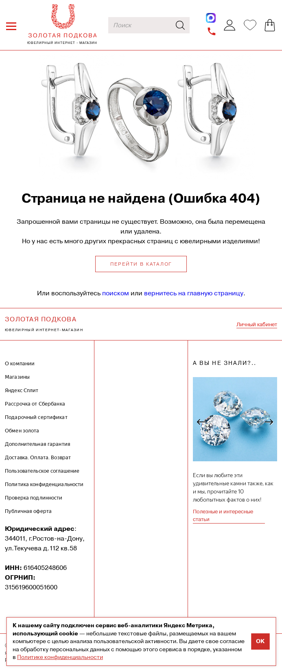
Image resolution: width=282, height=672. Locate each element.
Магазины (17, 377)
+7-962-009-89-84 (212, 31)
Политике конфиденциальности (60, 657)
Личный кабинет (256, 324)
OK (260, 641)
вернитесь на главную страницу (193, 293)
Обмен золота (22, 431)
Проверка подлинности (34, 498)
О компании (20, 363)
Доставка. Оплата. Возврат (38, 457)
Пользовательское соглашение (42, 471)
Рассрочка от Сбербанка (35, 404)
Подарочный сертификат (36, 417)
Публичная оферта (28, 511)
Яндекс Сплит (22, 390)
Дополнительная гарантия (37, 444)
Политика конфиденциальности (44, 484)
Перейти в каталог (141, 264)
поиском (115, 293)
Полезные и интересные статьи (223, 515)
